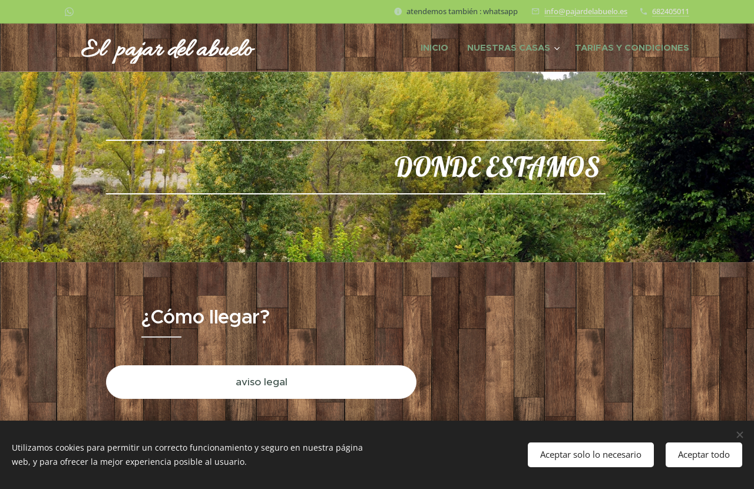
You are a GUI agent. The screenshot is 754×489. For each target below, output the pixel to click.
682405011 (670, 11)
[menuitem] (438, 47)
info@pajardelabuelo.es (585, 11)
